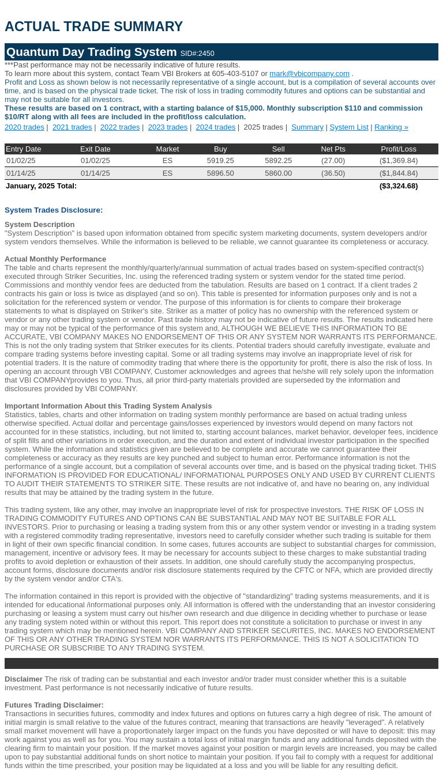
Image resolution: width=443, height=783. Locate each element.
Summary (307, 127)
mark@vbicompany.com (309, 73)
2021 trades (72, 127)
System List (349, 127)
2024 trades (216, 127)
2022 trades (120, 127)
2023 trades (168, 127)
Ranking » (391, 127)
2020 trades (24, 127)
